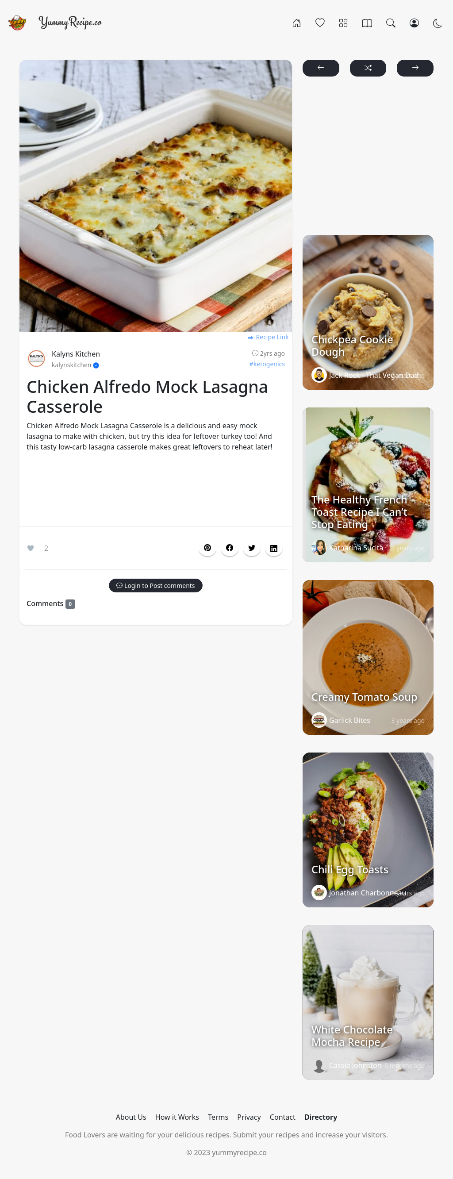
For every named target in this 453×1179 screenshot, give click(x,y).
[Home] (296, 22)
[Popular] (320, 22)
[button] (229, 548)
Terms (218, 1117)
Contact (283, 1117)
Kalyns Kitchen (76, 354)
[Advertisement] (156, 491)
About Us (131, 1117)
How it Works (177, 1117)
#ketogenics (267, 364)
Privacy (249, 1117)
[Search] (391, 22)
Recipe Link (268, 337)
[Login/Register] (414, 22)
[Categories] (343, 22)
